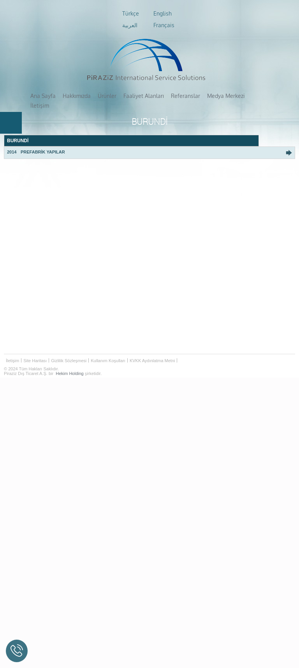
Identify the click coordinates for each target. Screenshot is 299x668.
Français (163, 25)
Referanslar (183, 95)
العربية (129, 25)
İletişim (256, 95)
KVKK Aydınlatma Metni (152, 350)
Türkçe (130, 13)
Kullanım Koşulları (108, 350)
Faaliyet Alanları (142, 95)
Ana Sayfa (43, 95)
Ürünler (107, 95)
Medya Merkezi (222, 95)
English (162, 13)
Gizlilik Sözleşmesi (68, 350)
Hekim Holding (70, 363)
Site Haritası (35, 350)
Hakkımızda (77, 95)
